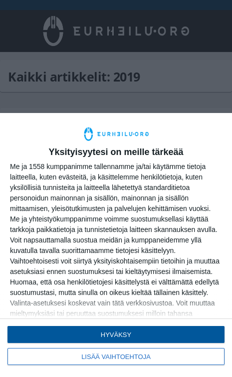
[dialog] (116, 245)
